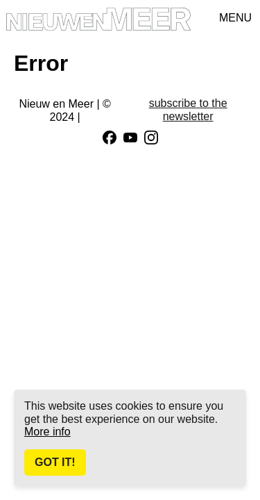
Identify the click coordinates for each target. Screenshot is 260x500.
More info (47, 432)
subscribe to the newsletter (188, 109)
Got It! (55, 462)
